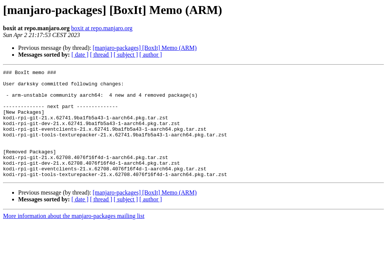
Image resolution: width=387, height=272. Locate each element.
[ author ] (150, 54)
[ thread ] (101, 54)
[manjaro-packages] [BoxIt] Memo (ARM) (145, 48)
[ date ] (79, 54)
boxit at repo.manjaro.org (101, 28)
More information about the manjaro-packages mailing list (73, 237)
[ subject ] (126, 54)
